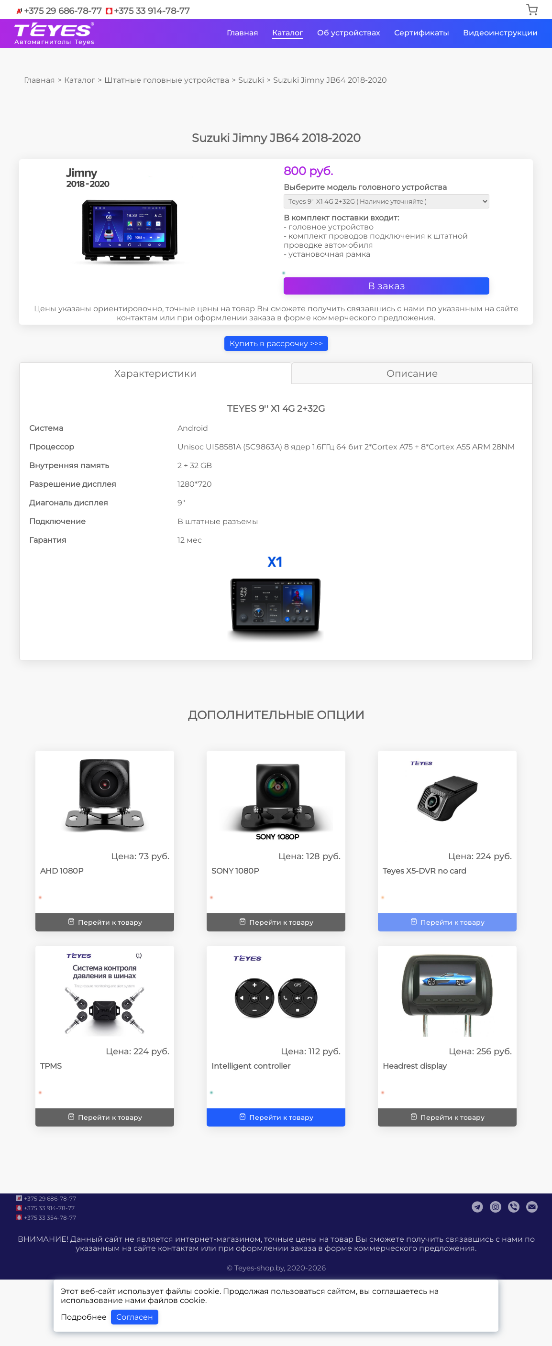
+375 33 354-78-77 (45, 1217)
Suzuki (251, 80)
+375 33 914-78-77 (147, 11)
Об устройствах (348, 32)
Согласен (134, 1317)
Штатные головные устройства (166, 80)
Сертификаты (421, 32)
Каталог (287, 32)
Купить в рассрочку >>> (276, 343)
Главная (242, 32)
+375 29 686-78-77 (58, 11)
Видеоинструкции (500, 32)
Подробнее (84, 1317)
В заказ (386, 286)
